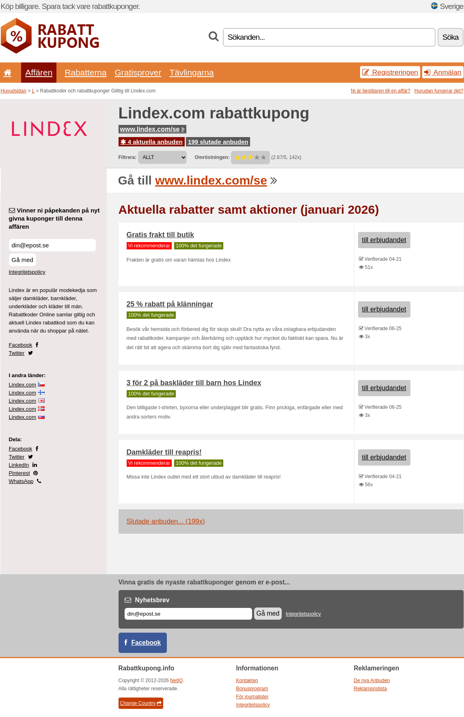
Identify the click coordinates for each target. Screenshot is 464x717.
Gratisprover (138, 72)
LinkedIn (19, 465)
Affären (38, 72)
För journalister (252, 697)
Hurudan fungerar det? (439, 91)
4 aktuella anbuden (152, 141)
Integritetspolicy (27, 272)
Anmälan (442, 72)
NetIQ (176, 680)
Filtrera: (128, 157)
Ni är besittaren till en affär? (380, 91)
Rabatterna (85, 72)
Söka (450, 37)
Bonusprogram (252, 688)
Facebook (20, 345)
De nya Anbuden (372, 680)
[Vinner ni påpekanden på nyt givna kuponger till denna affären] (52, 245)
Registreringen (390, 72)
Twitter (17, 353)
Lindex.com (22, 385)
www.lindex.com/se (152, 129)
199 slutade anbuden (218, 141)
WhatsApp (21, 481)
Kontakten (247, 680)
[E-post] (188, 614)
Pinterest (19, 473)
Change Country (141, 703)
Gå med (22, 259)
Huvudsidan (13, 91)
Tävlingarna (191, 72)
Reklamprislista (370, 688)
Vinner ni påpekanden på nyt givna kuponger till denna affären (54, 218)
